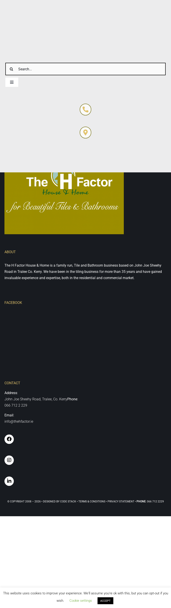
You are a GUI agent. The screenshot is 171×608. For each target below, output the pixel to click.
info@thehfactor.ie (18, 421)
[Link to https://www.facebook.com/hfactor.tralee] (9, 439)
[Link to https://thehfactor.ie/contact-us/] (86, 109)
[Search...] (85, 69)
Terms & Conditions (91, 501)
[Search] (11, 69)
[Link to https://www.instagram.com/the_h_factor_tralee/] (9, 460)
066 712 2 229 (15, 405)
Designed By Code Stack (59, 501)
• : (140, 501)
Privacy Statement (121, 501)
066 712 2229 (155, 501)
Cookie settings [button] (80, 601)
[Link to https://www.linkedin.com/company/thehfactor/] (9, 481)
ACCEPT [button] (105, 600)
